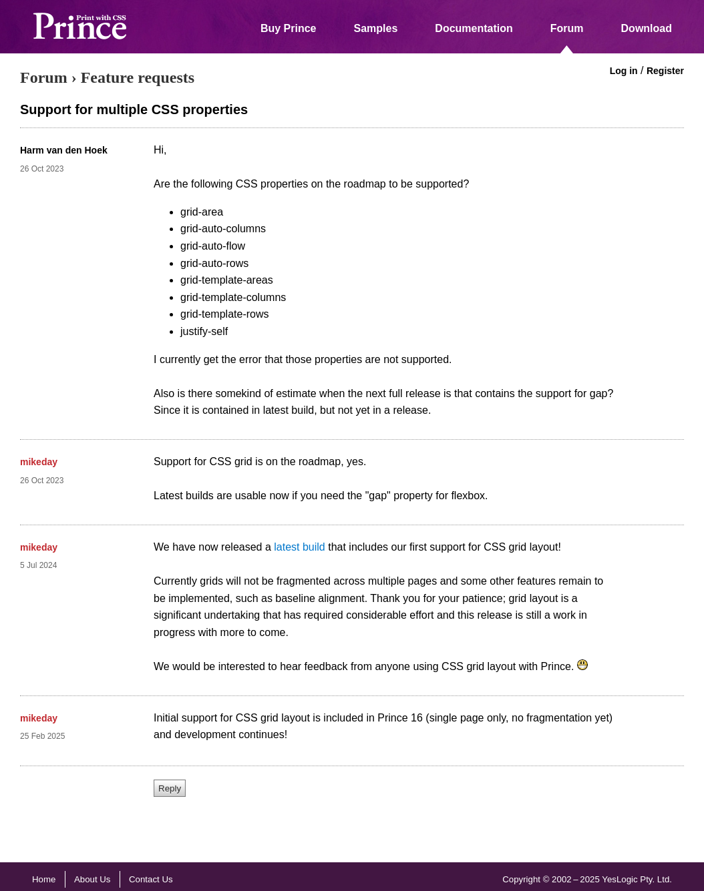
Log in (624, 70)
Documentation (473, 28)
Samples (376, 28)
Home (43, 879)
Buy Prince (288, 28)
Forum (567, 28)
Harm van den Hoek (64, 150)
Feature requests (137, 77)
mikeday (38, 462)
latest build (299, 547)
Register (665, 70)
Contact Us (151, 879)
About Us (92, 879)
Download (646, 28)
